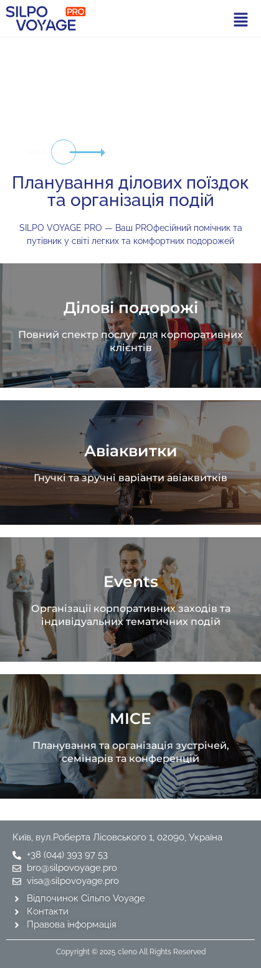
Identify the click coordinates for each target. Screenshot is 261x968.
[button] (240, 20)
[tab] (231, 120)
